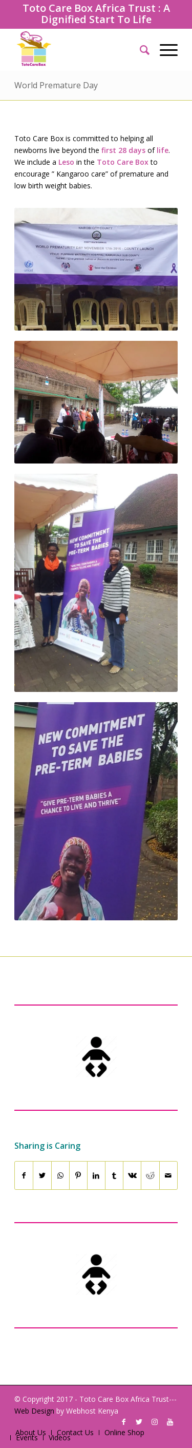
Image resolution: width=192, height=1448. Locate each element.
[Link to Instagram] (154, 1422)
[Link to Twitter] (139, 1422)
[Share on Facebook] (24, 1175)
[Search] (140, 49)
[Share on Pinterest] (78, 1175)
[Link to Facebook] (124, 1422)
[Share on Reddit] (150, 1175)
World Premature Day (56, 85)
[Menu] (164, 49)
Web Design (34, 1411)
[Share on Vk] (132, 1175)
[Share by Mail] (168, 1175)
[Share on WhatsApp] (60, 1175)
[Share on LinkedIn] (96, 1175)
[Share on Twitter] (42, 1175)
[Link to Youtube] (170, 1422)
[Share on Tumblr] (114, 1175)
